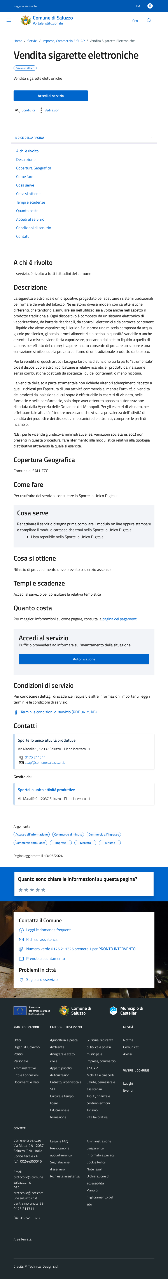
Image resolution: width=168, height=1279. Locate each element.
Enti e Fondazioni (26, 1075)
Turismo (92, 1110)
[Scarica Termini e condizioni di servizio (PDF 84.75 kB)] (55, 712)
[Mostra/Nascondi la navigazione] (8, 20)
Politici (18, 1054)
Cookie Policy (96, 1162)
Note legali (94, 1169)
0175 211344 (32, 757)
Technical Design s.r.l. (43, 1266)
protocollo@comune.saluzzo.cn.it (29, 1179)
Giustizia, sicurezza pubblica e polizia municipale (100, 1047)
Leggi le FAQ (59, 1141)
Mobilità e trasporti (100, 1075)
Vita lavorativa (97, 1117)
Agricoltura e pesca (64, 1040)
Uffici (17, 1040)
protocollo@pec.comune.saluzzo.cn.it (28, 1195)
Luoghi (128, 1083)
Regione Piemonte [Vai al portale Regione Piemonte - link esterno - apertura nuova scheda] (25, 6)
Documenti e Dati (26, 1082)
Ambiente (57, 1047)
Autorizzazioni (60, 1075)
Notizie (128, 1040)
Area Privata (23, 1239)
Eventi (128, 1090)
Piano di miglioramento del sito (100, 1197)
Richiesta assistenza (65, 1176)
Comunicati (131, 1047)
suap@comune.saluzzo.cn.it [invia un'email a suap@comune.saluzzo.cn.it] (41, 762)
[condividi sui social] (25, 110)
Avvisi (127, 1054)
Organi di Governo (27, 1047)
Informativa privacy (101, 1155)
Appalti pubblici (61, 1068)
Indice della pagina (84, 137)
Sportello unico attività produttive (46, 790)
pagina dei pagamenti (119, 619)
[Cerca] (149, 20)
